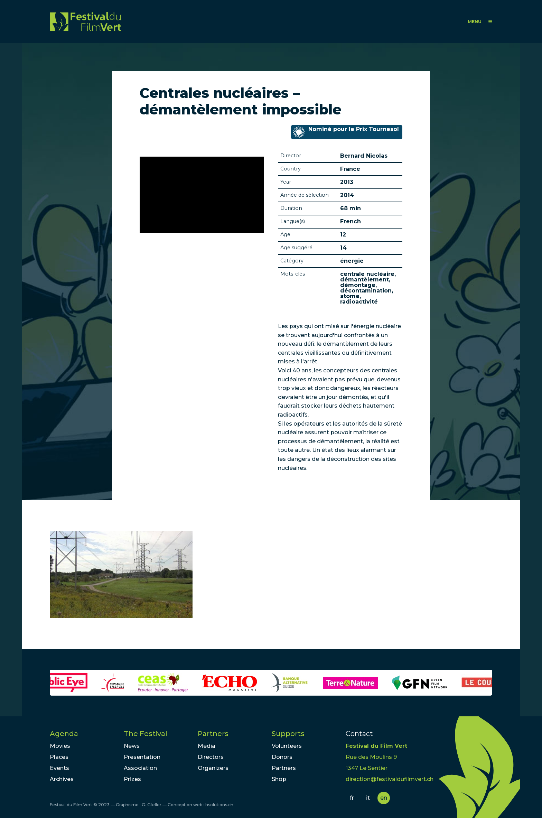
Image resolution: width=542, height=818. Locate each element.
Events (59, 768)
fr (352, 797)
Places (59, 757)
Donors (282, 757)
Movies (60, 746)
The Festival (145, 733)
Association (140, 768)
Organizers (213, 768)
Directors (211, 757)
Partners (213, 733)
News (132, 746)
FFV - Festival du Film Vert (85, 21)
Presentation (142, 757)
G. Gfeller (151, 804)
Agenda (64, 733)
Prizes (132, 779)
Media (206, 746)
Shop (279, 779)
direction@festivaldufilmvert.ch (389, 779)
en (383, 797)
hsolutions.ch (219, 804)
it (368, 797)
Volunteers (287, 746)
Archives (62, 779)
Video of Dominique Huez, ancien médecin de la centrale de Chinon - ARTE (202, 195)
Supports (288, 733)
